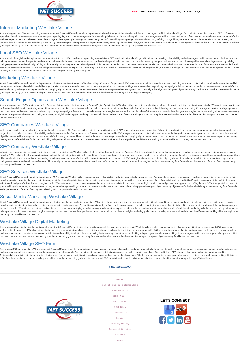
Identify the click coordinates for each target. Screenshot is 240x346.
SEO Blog (120, 307)
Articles (120, 334)
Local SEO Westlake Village (28, 52)
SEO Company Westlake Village (33, 146)
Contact (188, 11)
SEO (143, 11)
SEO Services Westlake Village (32, 171)
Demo (170, 11)
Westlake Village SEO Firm (27, 243)
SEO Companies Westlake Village (34, 124)
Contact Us (120, 312)
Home (134, 11)
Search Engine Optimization (120, 285)
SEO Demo (120, 301)
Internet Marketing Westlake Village (36, 27)
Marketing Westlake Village (27, 77)
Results (152, 11)
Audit (161, 11)
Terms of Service (120, 329)
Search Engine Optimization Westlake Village (46, 99)
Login (198, 11)
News (120, 340)
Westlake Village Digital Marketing (34, 221)
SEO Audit (120, 296)
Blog (178, 11)
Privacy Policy (120, 323)
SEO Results (120, 290)
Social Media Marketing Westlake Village (41, 196)
